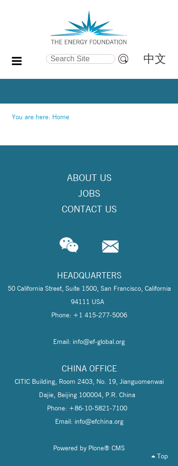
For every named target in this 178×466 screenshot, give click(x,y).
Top (159, 456)
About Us (89, 177)
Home (60, 117)
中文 (154, 58)
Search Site (28, 52)
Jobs (89, 193)
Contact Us (89, 209)
